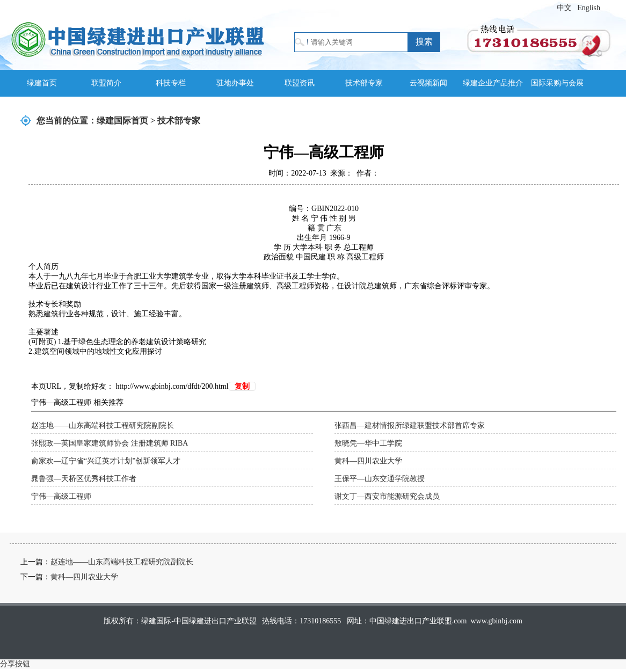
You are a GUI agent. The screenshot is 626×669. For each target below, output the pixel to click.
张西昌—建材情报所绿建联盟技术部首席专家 (409, 425)
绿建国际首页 (122, 120)
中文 (564, 8)
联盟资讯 (300, 83)
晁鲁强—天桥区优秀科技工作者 (83, 479)
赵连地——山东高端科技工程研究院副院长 (102, 425)
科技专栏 (171, 83)
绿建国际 (138, 39)
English (588, 8)
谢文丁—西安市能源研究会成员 (387, 496)
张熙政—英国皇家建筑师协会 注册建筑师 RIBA (109, 443)
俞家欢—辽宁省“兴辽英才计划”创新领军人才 (105, 461)
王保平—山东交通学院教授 (379, 479)
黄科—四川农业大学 (368, 461)
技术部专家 (364, 83)
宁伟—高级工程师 (61, 496)
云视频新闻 (428, 83)
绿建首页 (42, 83)
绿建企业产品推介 (493, 83)
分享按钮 (15, 664)
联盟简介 (106, 83)
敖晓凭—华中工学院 (368, 443)
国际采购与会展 (557, 83)
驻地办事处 (235, 83)
